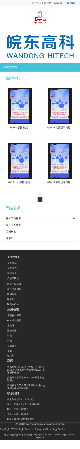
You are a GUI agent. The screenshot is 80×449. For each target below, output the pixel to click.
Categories (10, 67)
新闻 (10, 360)
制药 (9, 335)
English (71, 2)
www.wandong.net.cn (54, 424)
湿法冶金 (12, 330)
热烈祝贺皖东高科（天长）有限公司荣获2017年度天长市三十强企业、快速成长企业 (26, 369)
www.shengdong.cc (34, 424)
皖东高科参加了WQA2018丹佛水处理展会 (25, 379)
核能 (9, 350)
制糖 (9, 340)
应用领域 (13, 309)
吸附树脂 (11, 231)
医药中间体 (13, 304)
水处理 (10, 325)
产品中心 (13, 278)
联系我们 (13, 393)
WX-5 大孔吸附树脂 (19, 182)
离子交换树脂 (13, 225)
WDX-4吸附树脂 (19, 127)
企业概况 (12, 263)
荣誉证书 (12, 268)
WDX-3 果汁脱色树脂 (59, 182)
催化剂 (10, 355)
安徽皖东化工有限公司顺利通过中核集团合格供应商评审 (26, 387)
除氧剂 (10, 238)
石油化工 (12, 345)
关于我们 (13, 257)
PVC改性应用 (14, 320)
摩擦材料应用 (14, 315)
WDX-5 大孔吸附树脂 (59, 127)
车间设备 (12, 273)
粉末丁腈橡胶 (13, 218)
